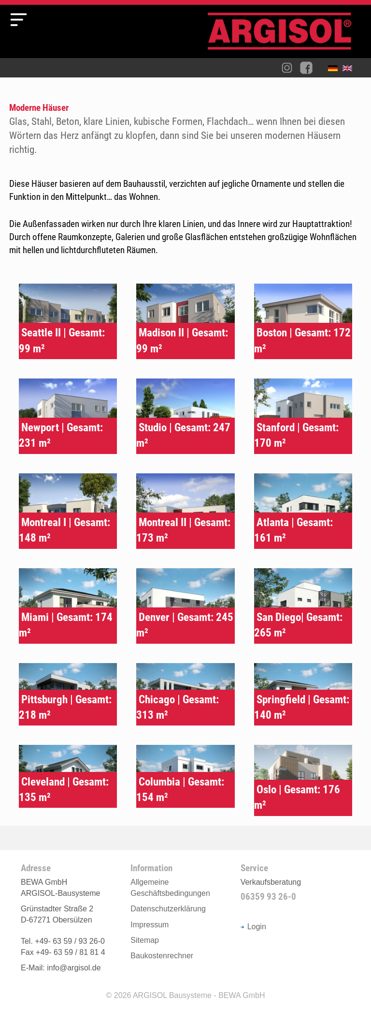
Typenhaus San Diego (303, 606)
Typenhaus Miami (68, 606)
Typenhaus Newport (68, 416)
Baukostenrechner (161, 956)
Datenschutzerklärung (168, 909)
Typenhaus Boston (303, 321)
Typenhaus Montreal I (68, 511)
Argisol (284, 35)
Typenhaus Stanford (303, 416)
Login (253, 926)
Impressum (149, 925)
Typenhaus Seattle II (68, 321)
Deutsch (335, 70)
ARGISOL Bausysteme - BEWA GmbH (199, 995)
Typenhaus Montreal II (185, 511)
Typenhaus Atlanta (303, 511)
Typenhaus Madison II (185, 321)
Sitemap (144, 940)
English (349, 70)
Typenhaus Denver (185, 606)
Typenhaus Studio (185, 416)
